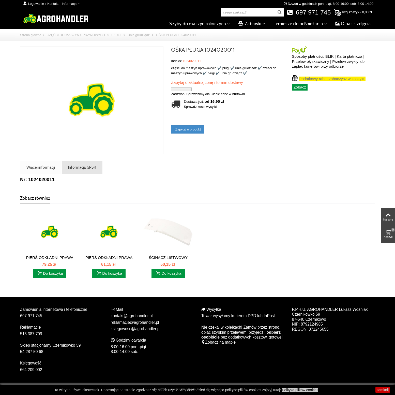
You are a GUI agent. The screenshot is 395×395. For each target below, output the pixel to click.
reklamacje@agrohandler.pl (135, 322)
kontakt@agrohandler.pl (132, 316)
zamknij (383, 390)
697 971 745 (309, 12)
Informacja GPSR (82, 167)
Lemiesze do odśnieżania (298, 23)
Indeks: (176, 61)
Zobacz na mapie (218, 342)
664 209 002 (31, 370)
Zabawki (249, 23)
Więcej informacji (40, 167)
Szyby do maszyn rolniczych (197, 23)
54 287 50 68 (31, 351)
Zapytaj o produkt (187, 129)
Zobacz (299, 87)
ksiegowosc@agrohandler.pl (135, 329)
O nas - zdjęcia (353, 23)
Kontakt (52, 4)
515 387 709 (31, 334)
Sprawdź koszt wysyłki (200, 107)
